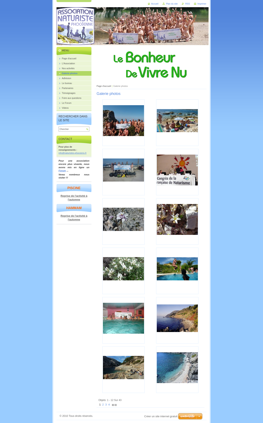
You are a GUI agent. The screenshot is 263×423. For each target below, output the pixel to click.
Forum (62, 170)
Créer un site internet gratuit (160, 416)
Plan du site (172, 3)
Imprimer (201, 3)
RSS (187, 3)
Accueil (154, 3)
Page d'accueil (104, 86)
